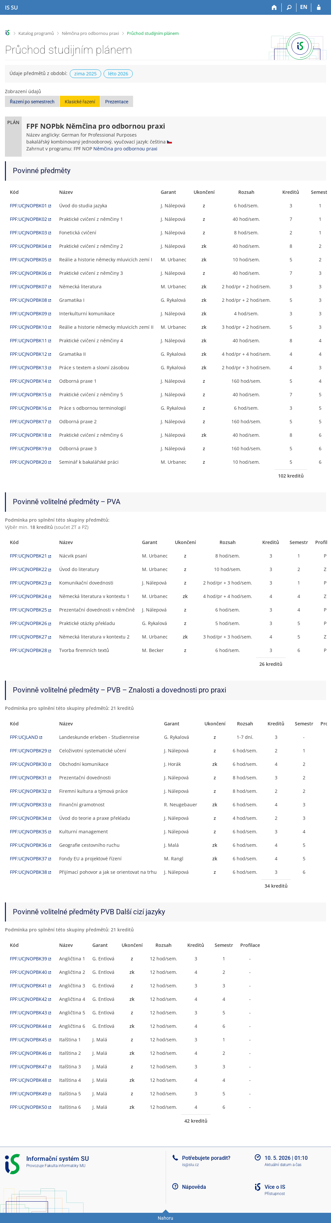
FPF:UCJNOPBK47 (28, 1066)
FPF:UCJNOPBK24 (28, 596)
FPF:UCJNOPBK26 (28, 623)
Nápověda (194, 1187)
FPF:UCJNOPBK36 (28, 845)
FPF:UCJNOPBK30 (28, 764)
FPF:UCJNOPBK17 (28, 421)
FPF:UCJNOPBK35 (28, 831)
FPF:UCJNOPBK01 (28, 205)
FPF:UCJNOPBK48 (28, 1080)
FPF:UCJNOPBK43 (28, 1012)
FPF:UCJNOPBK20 (28, 462)
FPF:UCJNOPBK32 (28, 791)
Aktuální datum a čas (283, 1164)
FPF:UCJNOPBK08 (28, 300)
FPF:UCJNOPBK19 (28, 448)
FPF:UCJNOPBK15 (28, 394)
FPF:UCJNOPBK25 (28, 610)
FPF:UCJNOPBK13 (28, 367)
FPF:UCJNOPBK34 (28, 818)
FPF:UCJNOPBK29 (28, 750)
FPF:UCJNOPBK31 (28, 777)
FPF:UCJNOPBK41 (28, 985)
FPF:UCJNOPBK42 (28, 999)
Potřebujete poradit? (206, 1158)
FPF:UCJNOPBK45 (28, 1039)
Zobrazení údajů (23, 91)
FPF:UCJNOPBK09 (28, 313)
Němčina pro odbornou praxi (90, 33)
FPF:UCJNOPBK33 (28, 804)
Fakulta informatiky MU (65, 1165)
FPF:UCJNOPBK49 (28, 1093)
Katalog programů (36, 33)
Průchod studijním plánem (153, 33)
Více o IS (275, 1187)
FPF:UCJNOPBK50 (28, 1107)
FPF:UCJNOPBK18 (28, 435)
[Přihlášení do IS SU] (318, 7)
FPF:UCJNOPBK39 (28, 958)
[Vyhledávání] (289, 7)
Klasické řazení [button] (80, 101)
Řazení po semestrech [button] (32, 101)
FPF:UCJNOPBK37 (28, 858)
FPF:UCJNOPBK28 (28, 650)
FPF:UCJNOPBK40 (28, 972)
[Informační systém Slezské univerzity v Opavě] (11, 7)
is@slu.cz (190, 1164)
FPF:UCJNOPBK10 (28, 327)
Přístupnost (275, 1193)
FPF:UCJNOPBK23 (28, 583)
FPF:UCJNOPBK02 (28, 219)
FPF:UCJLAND (24, 737)
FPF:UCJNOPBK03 (28, 232)
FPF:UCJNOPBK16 (28, 408)
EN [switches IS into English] (303, 7)
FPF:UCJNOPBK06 (28, 273)
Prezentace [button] (116, 101)
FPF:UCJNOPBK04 (28, 246)
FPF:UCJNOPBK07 (28, 286)
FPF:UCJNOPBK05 (28, 259)
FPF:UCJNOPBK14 (28, 381)
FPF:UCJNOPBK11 (28, 340)
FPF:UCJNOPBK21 (28, 556)
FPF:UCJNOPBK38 (28, 872)
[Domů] (274, 7)
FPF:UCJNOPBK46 (28, 1053)
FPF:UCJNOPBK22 (28, 569)
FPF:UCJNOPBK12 (28, 354)
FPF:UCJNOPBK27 (28, 637)
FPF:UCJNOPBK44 (28, 1026)
